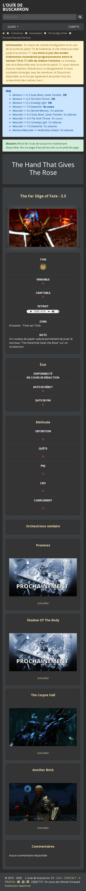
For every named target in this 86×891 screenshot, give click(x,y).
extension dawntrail (18, 886)
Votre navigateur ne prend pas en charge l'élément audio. (43, 311)
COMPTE (73, 27)
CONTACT (70, 878)
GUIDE (12, 27)
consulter (43, 603)
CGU (59, 878)
